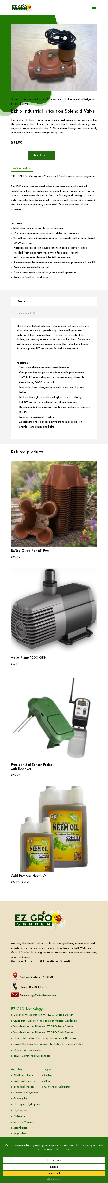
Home (14, 99)
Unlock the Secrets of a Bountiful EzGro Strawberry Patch (48, 1044)
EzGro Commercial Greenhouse (31, 1056)
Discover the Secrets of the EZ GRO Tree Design (43, 1015)
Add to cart (41, 155)
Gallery (48, 1075)
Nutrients (19, 1116)
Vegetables (20, 1133)
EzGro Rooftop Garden (27, 1050)
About (48, 1081)
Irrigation (89, 176)
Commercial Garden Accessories (41, 99)
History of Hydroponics (27, 1104)
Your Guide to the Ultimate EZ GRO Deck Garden (43, 1032)
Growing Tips (21, 1098)
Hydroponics (20, 1110)
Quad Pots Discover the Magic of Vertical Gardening (45, 1020)
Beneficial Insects (23, 1086)
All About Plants (23, 1075)
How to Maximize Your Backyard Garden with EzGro (44, 1038)
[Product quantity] (17, 155)
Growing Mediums (24, 1122)
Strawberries (20, 1127)
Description (25, 301)
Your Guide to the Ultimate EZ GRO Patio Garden (43, 1026)
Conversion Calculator (57, 1086)
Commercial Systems (25, 1092)
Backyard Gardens (24, 1081)
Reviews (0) (26, 313)
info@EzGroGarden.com (42, 995)
